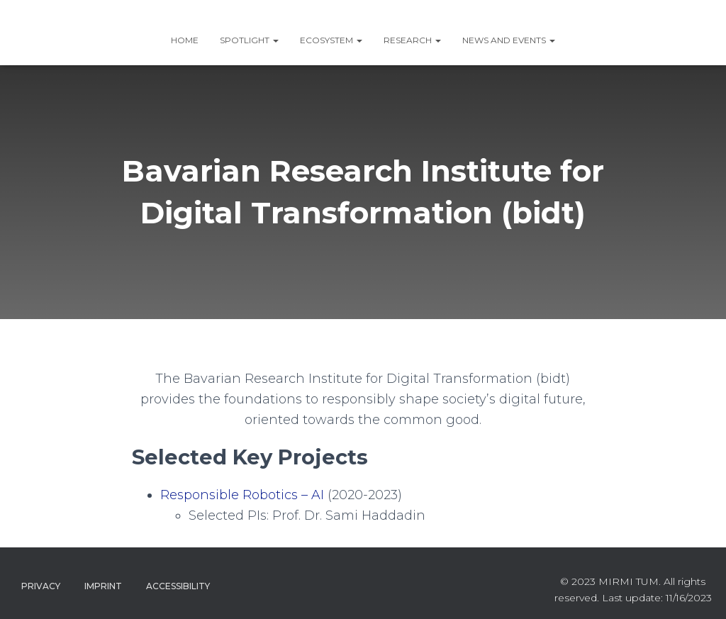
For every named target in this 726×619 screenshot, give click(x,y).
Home (185, 40)
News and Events (508, 40)
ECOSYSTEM (331, 40)
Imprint (103, 586)
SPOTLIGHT (249, 40)
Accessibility (178, 586)
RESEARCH (412, 40)
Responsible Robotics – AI (242, 495)
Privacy (40, 586)
